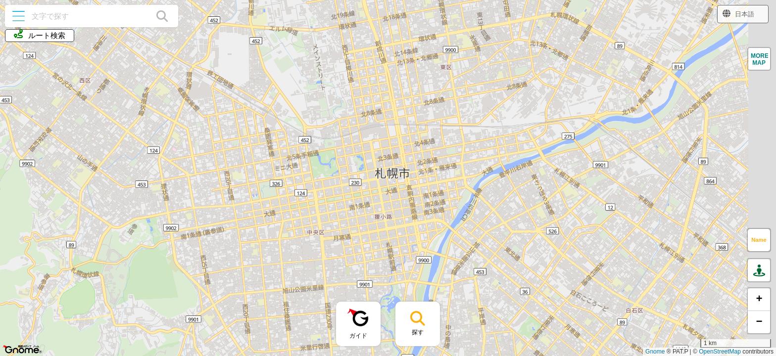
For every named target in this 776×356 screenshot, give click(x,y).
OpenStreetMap (720, 351)
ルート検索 (39, 35)
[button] (759, 59)
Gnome (655, 351)
